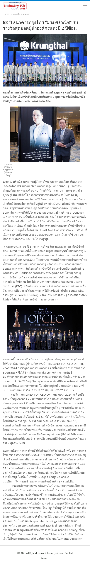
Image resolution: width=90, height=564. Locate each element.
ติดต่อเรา (45, 558)
